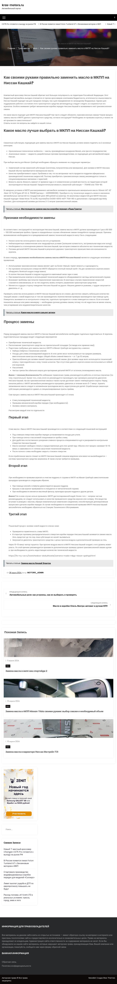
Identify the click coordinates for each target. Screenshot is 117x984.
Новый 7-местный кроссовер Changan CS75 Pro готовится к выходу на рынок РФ (18, 852)
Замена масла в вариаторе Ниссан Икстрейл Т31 (32, 751)
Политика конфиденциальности (16, 966)
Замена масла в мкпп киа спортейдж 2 (26, 671)
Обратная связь (9, 962)
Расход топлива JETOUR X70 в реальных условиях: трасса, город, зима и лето (18, 897)
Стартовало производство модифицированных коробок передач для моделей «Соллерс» (19, 875)
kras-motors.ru (13, 5)
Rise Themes (109, 978)
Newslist (93, 978)
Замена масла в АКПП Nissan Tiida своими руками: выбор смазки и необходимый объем (54, 711)
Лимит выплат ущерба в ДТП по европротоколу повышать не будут (19, 886)
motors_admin (35, 572)
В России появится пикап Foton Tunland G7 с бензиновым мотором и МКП (73, 24)
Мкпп (8, 666)
